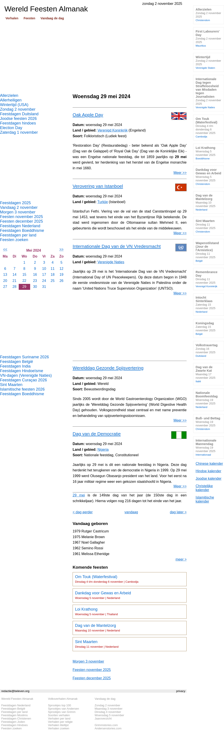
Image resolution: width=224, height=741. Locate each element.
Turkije (102, 202)
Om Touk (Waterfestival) (106, 579)
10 (44, 268)
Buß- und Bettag (208, 423)
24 (44, 281)
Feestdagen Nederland (20, 226)
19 (61, 274)
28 (15, 286)
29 (24, 286)
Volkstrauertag (207, 350)
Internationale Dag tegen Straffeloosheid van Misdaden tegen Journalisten (208, 93)
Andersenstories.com (108, 728)
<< (5, 249)
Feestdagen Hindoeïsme (21, 371)
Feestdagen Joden (13, 721)
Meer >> (180, 173)
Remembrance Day (206, 279)
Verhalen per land (59, 718)
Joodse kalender (208, 478)
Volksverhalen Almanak (62, 698)
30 (35, 286)
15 (24, 274)
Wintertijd (208, 62)
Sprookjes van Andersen (63, 708)
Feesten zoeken (14, 240)
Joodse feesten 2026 (18, 118)
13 (5, 274)
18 (53, 274)
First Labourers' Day (208, 38)
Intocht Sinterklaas (205, 304)
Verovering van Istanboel (98, 186)
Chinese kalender (209, 463)
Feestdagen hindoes (18, 123)
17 (44, 274)
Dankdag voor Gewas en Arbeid (103, 595)
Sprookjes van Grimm (61, 712)
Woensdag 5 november (109, 715)
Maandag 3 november (108, 708)
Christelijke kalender (204, 488)
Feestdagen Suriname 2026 (24, 357)
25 (53, 281)
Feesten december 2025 (21, 221)
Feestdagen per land (18, 235)
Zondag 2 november (17, 109)
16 (35, 274)
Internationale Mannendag (206, 447)
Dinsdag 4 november (108, 712)
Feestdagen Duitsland (19, 114)
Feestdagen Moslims (14, 715)
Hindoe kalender (208, 471)
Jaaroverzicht (103, 718)
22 (24, 281)
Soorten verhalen (59, 715)
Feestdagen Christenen (16, 718)
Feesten (29, 18)
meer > (181, 559)
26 (61, 281)
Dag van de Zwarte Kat (205, 374)
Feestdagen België (16, 361)
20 (5, 281)
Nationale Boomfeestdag (207, 399)
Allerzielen (9, 95)
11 (53, 268)
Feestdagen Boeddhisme (22, 230)
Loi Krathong (96, 611)
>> (61, 249)
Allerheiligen (11, 100)
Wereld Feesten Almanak (17, 698)
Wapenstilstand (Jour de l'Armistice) (207, 251)
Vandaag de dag (52, 18)
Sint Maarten (11, 384)
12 (61, 268)
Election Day (11, 128)
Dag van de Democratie (97, 433)
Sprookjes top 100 (59, 705)
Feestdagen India (15, 366)
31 (44, 286)
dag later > (178, 512)
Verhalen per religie (60, 721)
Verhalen (12, 18)
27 (5, 286)
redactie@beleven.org (15, 691)
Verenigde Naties (110, 262)
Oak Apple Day (88, 114)
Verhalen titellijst (58, 725)
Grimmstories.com (106, 725)
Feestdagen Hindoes (14, 725)
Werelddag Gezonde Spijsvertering (108, 367)
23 (35, 281)
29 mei (79, 495)
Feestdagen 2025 (15, 203)
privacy (180, 691)
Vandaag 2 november (19, 207)
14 (15, 274)
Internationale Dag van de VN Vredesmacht (117, 246)
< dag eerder (83, 512)
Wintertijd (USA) (14, 105)
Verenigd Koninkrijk (112, 130)
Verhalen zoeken (58, 728)
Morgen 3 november (17, 212)
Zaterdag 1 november (19, 132)
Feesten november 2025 (21, 217)
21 (15, 281)
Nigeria (103, 449)
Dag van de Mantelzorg (97, 627)
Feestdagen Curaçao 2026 (23, 380)
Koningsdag (205, 328)
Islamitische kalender (205, 499)
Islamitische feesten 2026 (22, 389)
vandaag (131, 512)
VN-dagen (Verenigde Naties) (26, 375)
